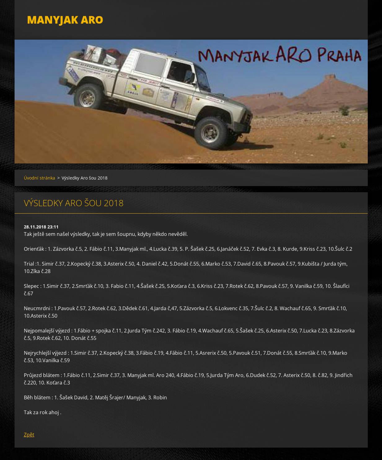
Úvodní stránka (39, 178)
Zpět (29, 434)
